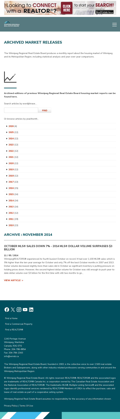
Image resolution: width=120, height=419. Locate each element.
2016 (13, 188)
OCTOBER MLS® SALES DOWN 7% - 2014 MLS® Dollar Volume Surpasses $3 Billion (58, 247)
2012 (13, 212)
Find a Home (11, 318)
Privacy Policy (11, 405)
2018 (13, 175)
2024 (13, 138)
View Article (12, 280)
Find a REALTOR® (14, 329)
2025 (13, 132)
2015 (13, 194)
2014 (13, 200)
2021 (13, 157)
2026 (13, 126)
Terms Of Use (26, 405)
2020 (13, 163)
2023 (13, 144)
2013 (13, 206)
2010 (13, 225)
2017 (13, 181)
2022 (13, 150)
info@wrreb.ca (11, 356)
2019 (13, 169)
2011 (13, 219)
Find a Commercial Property (18, 324)
